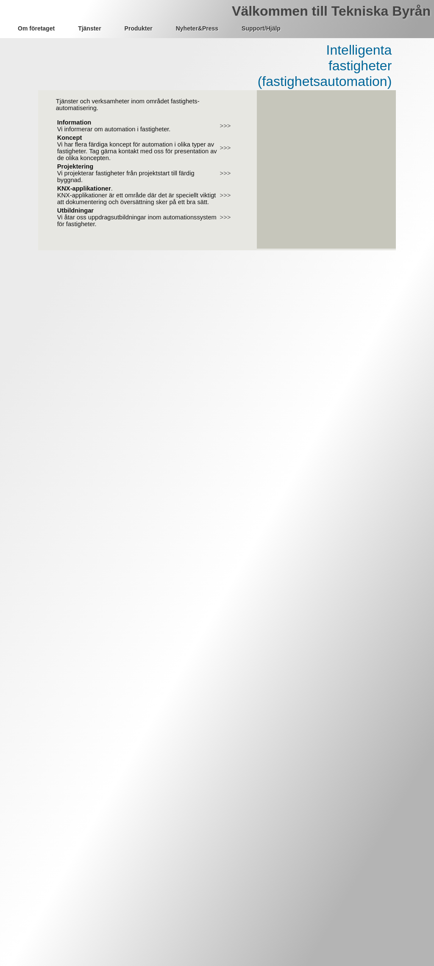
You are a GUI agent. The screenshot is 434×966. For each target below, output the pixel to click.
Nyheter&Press (197, 28)
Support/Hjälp (261, 28)
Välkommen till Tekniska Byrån (331, 11)
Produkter (139, 28)
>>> (225, 125)
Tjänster (89, 28)
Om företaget (36, 28)
